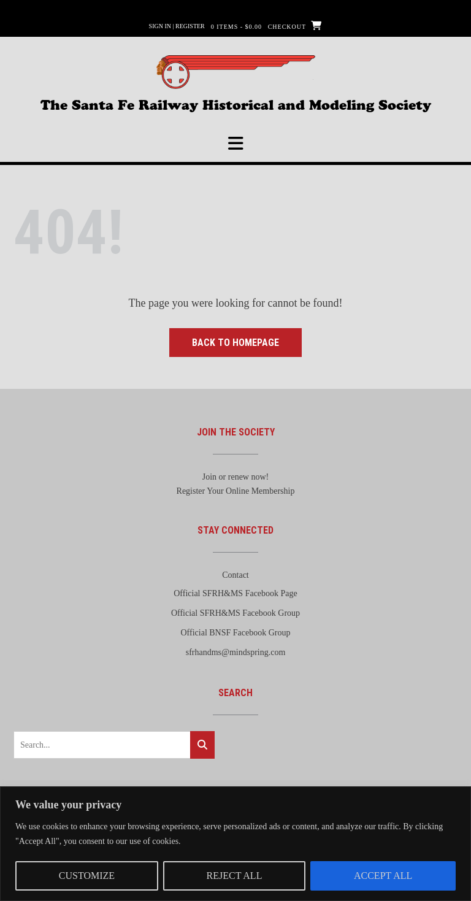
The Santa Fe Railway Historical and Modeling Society (235, 103)
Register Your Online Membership (236, 491)
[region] (235, 843)
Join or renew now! (235, 476)
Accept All (383, 875)
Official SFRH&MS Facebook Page (235, 593)
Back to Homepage (235, 342)
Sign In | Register (177, 26)
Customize (87, 875)
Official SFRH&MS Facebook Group (235, 613)
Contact (235, 575)
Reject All (234, 875)
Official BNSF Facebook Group (236, 632)
